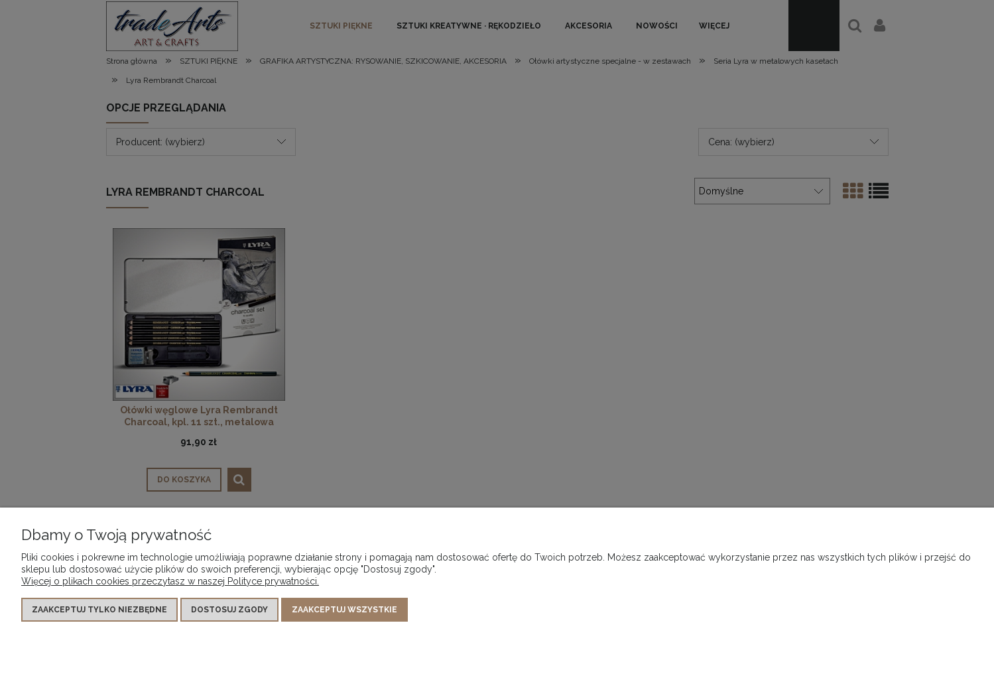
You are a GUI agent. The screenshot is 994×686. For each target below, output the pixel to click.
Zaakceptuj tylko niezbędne (99, 610)
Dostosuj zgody (229, 610)
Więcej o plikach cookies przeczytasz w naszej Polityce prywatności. (170, 582)
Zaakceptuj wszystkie (344, 610)
